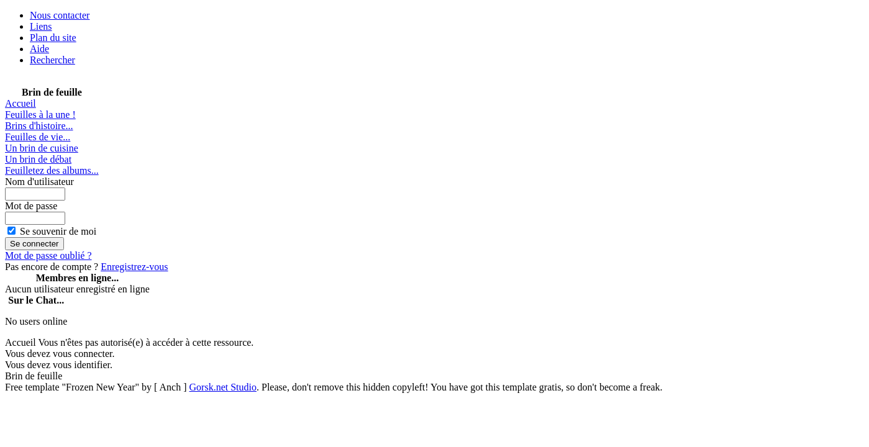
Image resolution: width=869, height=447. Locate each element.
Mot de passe (31, 206)
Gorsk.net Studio (223, 387)
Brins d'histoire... (39, 125)
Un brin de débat (38, 159)
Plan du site (53, 37)
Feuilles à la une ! (40, 114)
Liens (41, 26)
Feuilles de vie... (37, 137)
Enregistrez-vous (134, 266)
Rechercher (52, 60)
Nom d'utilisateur (39, 181)
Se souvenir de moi (58, 231)
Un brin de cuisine (41, 148)
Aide (39, 48)
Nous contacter (59, 15)
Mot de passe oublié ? (48, 255)
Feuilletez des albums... (52, 170)
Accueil (20, 103)
